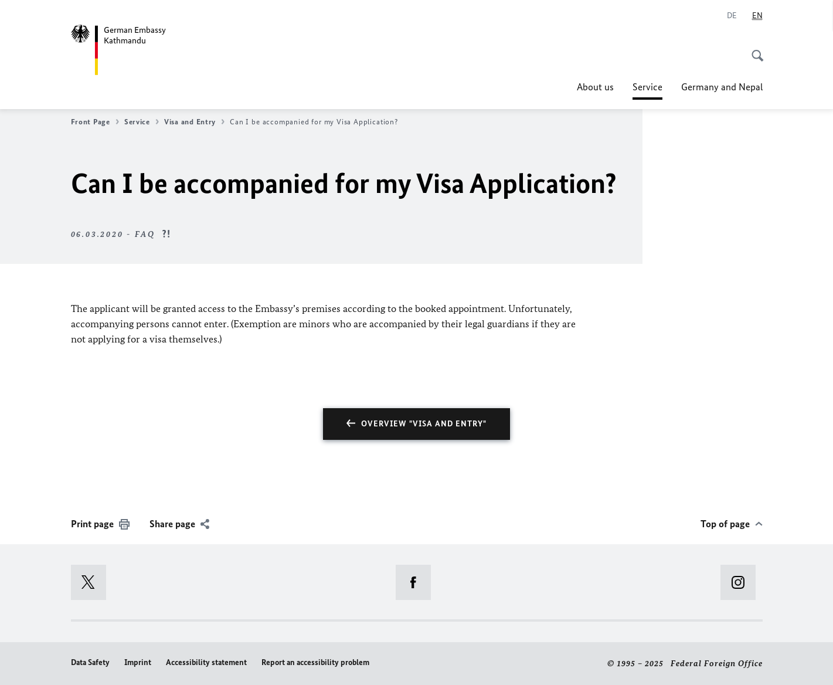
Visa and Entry (194, 122)
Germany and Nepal (722, 87)
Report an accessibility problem (315, 662)
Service (647, 87)
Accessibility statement (206, 662)
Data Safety (90, 662)
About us (595, 87)
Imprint (137, 662)
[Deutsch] (732, 16)
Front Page (95, 122)
